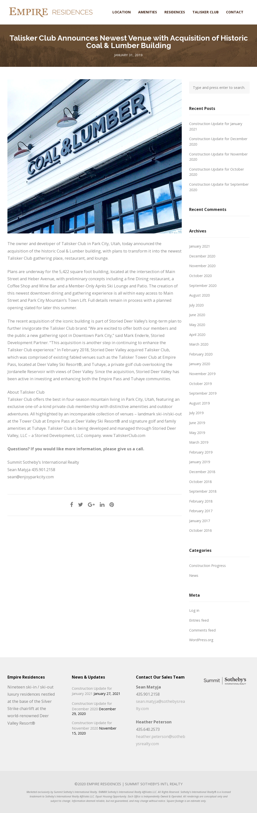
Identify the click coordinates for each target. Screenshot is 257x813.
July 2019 (196, 412)
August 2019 (199, 403)
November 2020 (202, 265)
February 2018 (200, 501)
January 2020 (199, 363)
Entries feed (199, 620)
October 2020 (200, 275)
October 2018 (200, 481)
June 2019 (197, 422)
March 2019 (198, 442)
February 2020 (200, 354)
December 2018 (202, 471)
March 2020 (198, 344)
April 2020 (197, 334)
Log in (194, 610)
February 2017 (200, 510)
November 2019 (202, 373)
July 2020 (196, 305)
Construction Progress (207, 565)
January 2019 (199, 461)
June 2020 (197, 314)
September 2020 (202, 285)
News (193, 575)
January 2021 (199, 246)
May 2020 (197, 324)
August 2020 (199, 295)
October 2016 (200, 530)
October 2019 (200, 383)
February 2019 (200, 452)
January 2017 (199, 520)
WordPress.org (201, 639)
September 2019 (202, 393)
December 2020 (202, 256)
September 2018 (202, 491)
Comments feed (202, 630)
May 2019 (197, 432)
